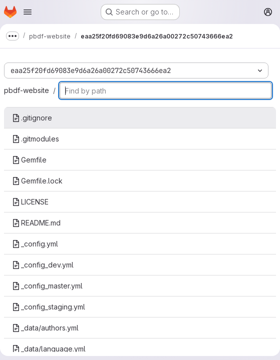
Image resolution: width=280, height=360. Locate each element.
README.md (36, 222)
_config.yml (35, 244)
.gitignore (32, 118)
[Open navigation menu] (28, 12)
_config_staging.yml (48, 306)
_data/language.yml (49, 348)
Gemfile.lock (37, 180)
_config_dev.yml (43, 264)
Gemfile (29, 160)
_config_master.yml (47, 286)
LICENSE (30, 202)
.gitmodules (35, 138)
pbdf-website (26, 90)
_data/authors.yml (45, 328)
